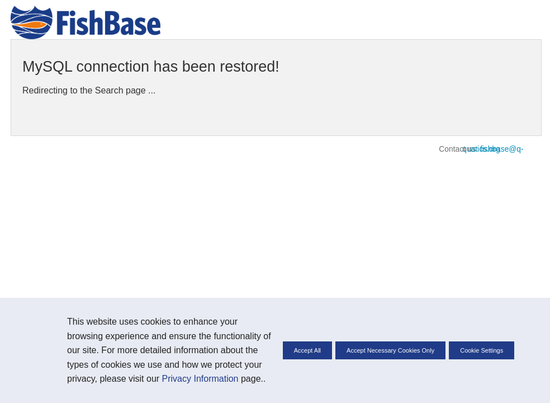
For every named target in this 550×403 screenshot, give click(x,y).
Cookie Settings (481, 350)
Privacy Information (200, 378)
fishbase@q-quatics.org (492, 149)
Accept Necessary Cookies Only (390, 350)
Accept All (307, 350)
